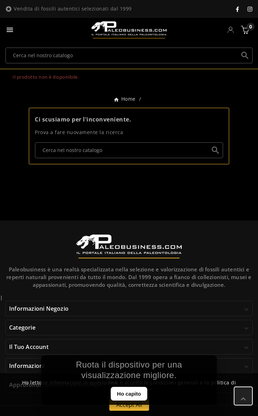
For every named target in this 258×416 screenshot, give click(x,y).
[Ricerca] (122, 55)
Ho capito (129, 394)
